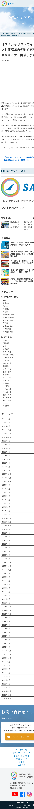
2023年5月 (6, 544)
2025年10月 (6, 437)
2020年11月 (6, 654)
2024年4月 (6, 503)
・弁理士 (4, 312)
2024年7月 (6, 492)
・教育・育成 (6, 395)
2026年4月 (6, 419)
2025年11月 (6, 433)
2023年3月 (6, 551)
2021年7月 (6, 625)
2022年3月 (6, 595)
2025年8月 (6, 445)
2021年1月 (6, 647)
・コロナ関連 (6, 352)
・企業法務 (5, 349)
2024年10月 (6, 481)
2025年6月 (6, 452)
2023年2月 (6, 555)
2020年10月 (6, 658)
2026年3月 (6, 422)
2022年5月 (6, 588)
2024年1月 (6, 514)
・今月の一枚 (6, 389)
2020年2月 (6, 688)
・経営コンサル (7, 320)
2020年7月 (6, 669)
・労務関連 (5, 360)
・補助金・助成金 (7, 355)
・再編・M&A (6, 378)
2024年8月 (6, 489)
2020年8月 (6, 665)
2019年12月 (6, 691)
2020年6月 (6, 673)
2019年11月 (6, 695)
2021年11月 (6, 610)
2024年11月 (6, 478)
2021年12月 (6, 607)
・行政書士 (5, 323)
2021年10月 (6, 614)
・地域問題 (5, 340)
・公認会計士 (6, 303)
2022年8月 (6, 577)
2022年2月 (6, 599)
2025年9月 (6, 441)
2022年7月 (6, 581)
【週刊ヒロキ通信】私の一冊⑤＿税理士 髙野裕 (28, 225)
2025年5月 (6, 456)
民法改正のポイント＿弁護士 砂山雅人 (14, 224)
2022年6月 (6, 584)
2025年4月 (6, 459)
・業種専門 (5, 403)
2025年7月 (6, 448)
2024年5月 (6, 500)
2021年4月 (6, 636)
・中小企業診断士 (7, 317)
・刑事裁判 (5, 343)
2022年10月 (6, 570)
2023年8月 (6, 533)
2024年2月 (6, 511)
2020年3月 (6, 684)
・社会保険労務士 (7, 315)
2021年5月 (6, 632)
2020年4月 (6, 680)
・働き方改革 (6, 363)
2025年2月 (6, 467)
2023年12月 (6, 518)
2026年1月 (6, 426)
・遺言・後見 (6, 369)
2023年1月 (6, 559)
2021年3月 (6, 640)
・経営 (3, 346)
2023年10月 (6, 526)
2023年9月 (6, 529)
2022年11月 (6, 566)
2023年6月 (6, 540)
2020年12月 (6, 651)
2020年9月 (6, 662)
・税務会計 (5, 383)
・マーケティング (7, 357)
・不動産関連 (6, 398)
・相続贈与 (5, 366)
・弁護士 (4, 300)
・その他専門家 (7, 332)
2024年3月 (6, 507)
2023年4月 (6, 548)
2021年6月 (6, 629)
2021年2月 (6, 643)
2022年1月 (6, 603)
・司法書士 (5, 309)
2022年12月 (6, 562)
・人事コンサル (7, 326)
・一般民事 (5, 386)
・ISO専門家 (6, 329)
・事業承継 (5, 375)
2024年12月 (6, 474)
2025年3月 (6, 463)
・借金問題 (5, 406)
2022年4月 (6, 592)
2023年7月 (6, 537)
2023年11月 (6, 522)
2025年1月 (6, 470)
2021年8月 (6, 621)
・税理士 (4, 306)
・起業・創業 (6, 372)
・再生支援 (5, 380)
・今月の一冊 (6, 392)
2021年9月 (6, 618)
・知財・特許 (6, 400)
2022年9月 (6, 573)
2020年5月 (6, 676)
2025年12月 (6, 430)
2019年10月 (6, 699)
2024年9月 (6, 485)
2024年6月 (6, 496)
